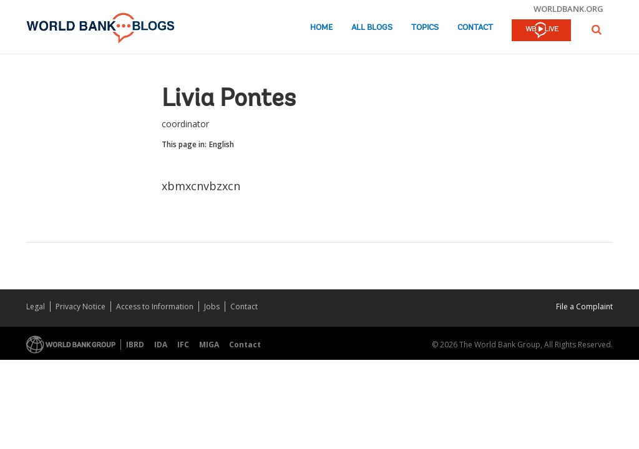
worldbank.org (568, 8)
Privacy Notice (80, 306)
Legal (35, 306)
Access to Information (154, 306)
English (221, 144)
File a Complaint (584, 306)
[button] (597, 29)
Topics (425, 28)
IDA (160, 344)
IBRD (135, 344)
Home (321, 28)
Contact (475, 28)
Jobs (212, 306)
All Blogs (372, 28)
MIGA (209, 344)
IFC (183, 344)
